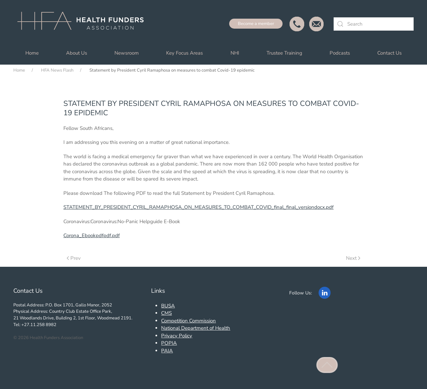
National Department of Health (195, 328)
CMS (166, 313)
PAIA (167, 350)
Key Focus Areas (184, 53)
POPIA (169, 343)
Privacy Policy (176, 335)
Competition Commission (188, 320)
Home (32, 53)
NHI (235, 53)
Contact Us (389, 53)
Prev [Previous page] (74, 258)
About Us (76, 53)
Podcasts (340, 53)
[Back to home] (83, 24)
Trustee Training (284, 53)
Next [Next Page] (353, 258)
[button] (327, 365)
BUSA (168, 305)
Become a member (256, 24)
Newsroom (126, 53)
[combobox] (374, 24)
